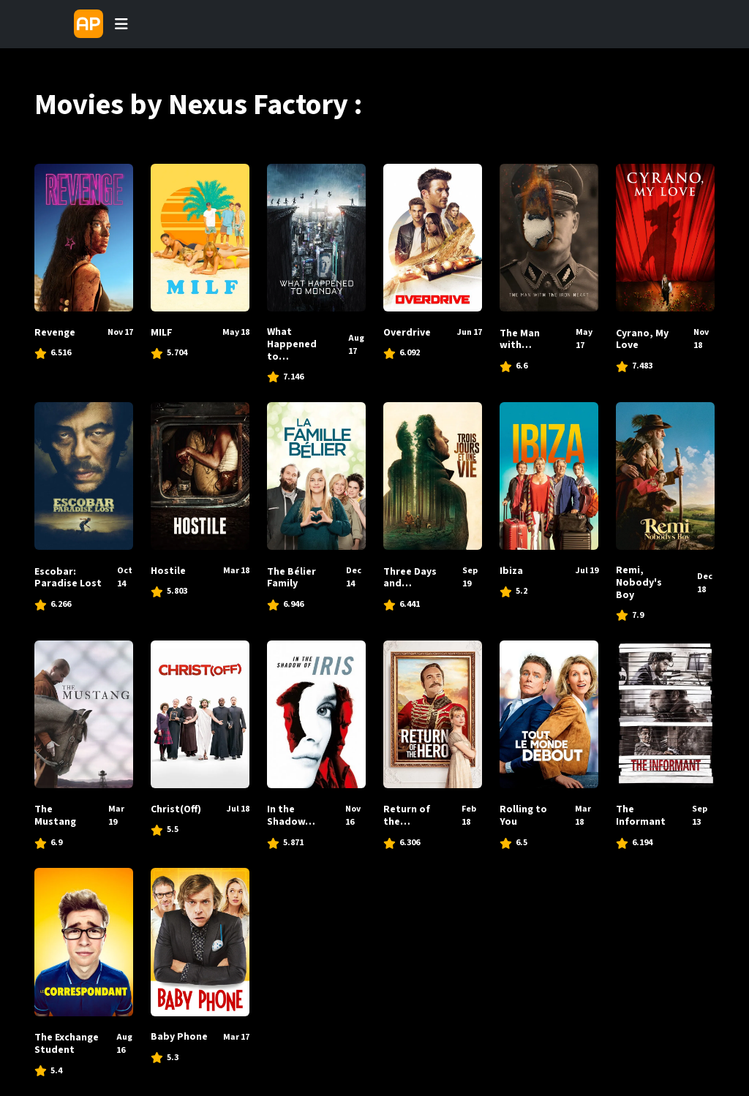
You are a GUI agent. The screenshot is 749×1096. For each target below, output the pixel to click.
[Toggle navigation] (121, 24)
